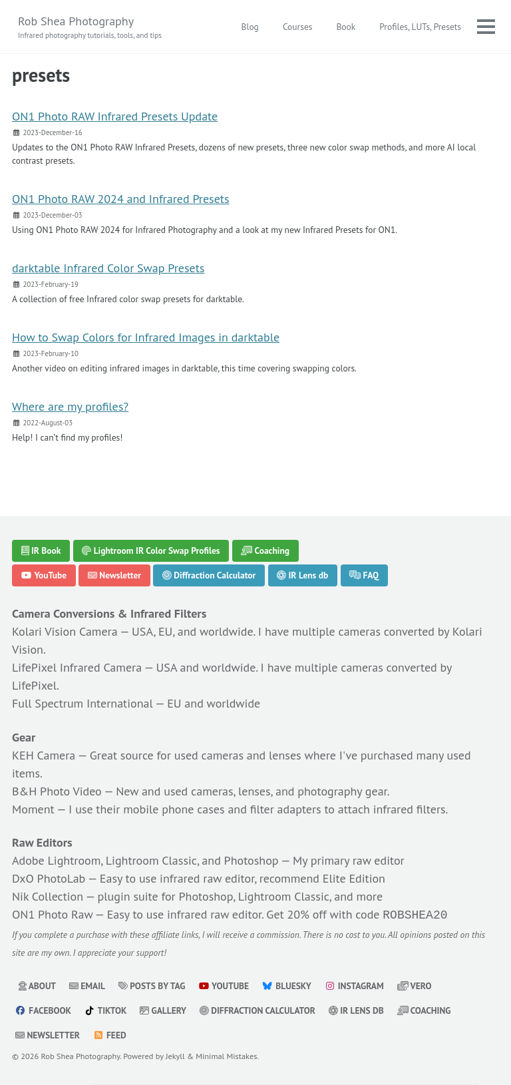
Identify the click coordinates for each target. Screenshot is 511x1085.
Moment (33, 809)
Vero (414, 984)
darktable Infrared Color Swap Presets (108, 268)
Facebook (43, 1009)
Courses (298, 27)
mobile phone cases (173, 809)
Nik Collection (47, 896)
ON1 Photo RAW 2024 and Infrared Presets (121, 198)
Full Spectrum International (82, 703)
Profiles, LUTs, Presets (420, 27)
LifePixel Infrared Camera (77, 667)
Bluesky (286, 984)
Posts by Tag (152, 984)
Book (345, 27)
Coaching (265, 550)
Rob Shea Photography (90, 27)
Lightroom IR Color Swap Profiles (151, 550)
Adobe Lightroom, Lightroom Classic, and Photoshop (145, 860)
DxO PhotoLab (48, 878)
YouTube (44, 576)
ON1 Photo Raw (52, 914)
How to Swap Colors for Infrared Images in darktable (145, 337)
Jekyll (175, 1054)
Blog (250, 27)
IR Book (41, 550)
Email (87, 984)
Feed (109, 1034)
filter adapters (285, 809)
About (37, 984)
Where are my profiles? (70, 406)
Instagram (353, 984)
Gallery (163, 1009)
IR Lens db (302, 576)
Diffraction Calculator (209, 576)
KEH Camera (43, 755)
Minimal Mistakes (226, 1054)
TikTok (106, 1009)
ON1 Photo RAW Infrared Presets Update (115, 116)
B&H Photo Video (57, 791)
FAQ (364, 576)
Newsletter (114, 576)
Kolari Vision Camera (65, 631)
